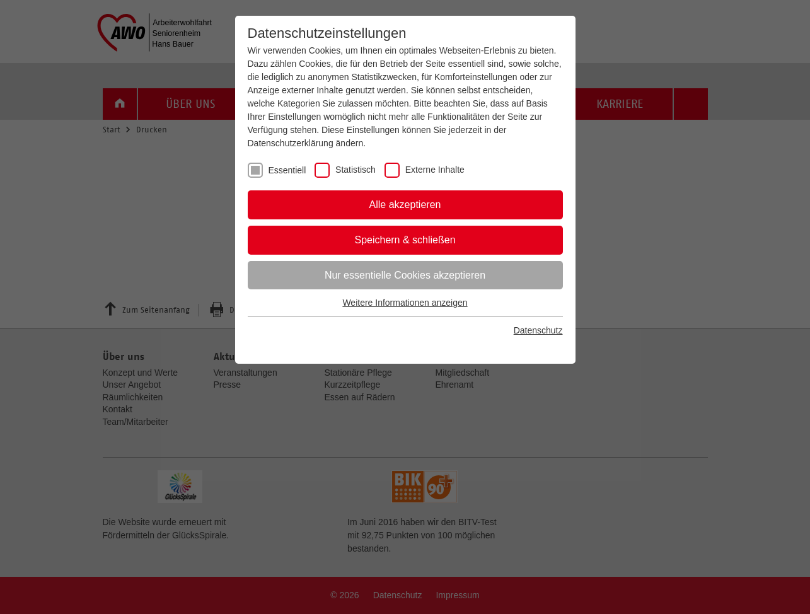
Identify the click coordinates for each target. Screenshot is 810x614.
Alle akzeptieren (405, 204)
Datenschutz (538, 330)
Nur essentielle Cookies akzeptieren (405, 275)
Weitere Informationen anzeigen (404, 303)
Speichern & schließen (404, 240)
